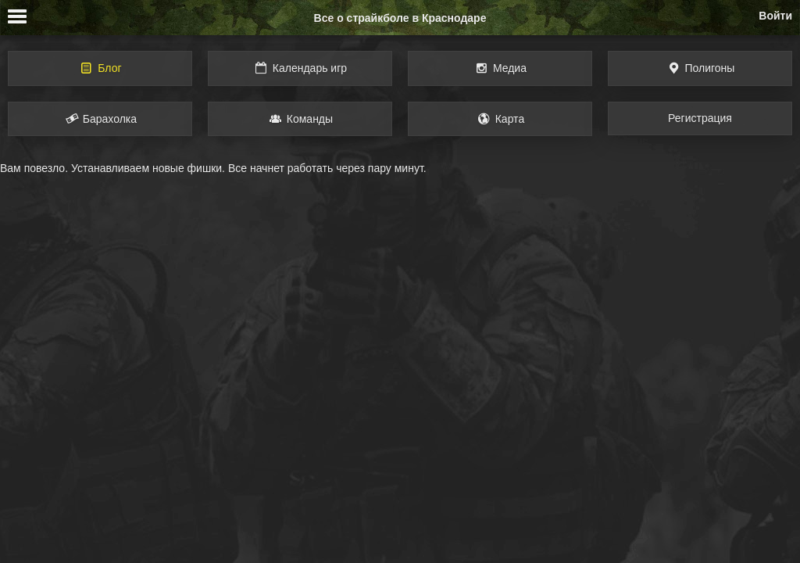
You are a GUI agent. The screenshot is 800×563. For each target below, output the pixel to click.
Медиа (500, 68)
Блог (99, 68)
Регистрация (700, 118)
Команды (300, 119)
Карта (500, 119)
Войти (775, 15)
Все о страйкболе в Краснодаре (400, 18)
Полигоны (700, 68)
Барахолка (100, 119)
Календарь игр (300, 68)
